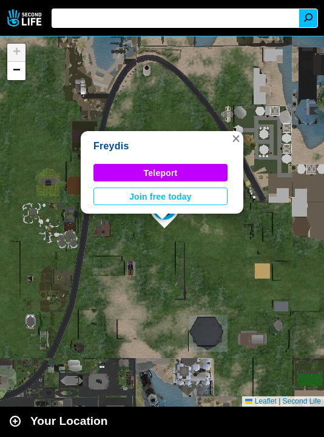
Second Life (26, 17)
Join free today (160, 197)
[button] (236, 138)
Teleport (161, 173)
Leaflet (260, 401)
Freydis (111, 146)
